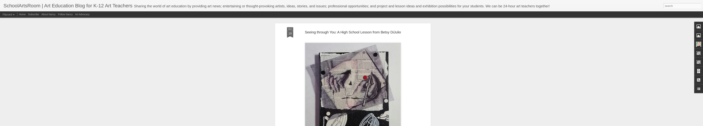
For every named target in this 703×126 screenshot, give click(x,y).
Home (22, 14)
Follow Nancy (65, 14)
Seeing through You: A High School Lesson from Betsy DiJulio (353, 22)
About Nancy (48, 14)
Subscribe (33, 14)
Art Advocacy (82, 14)
